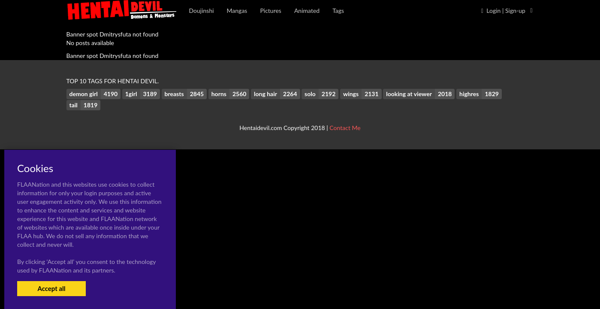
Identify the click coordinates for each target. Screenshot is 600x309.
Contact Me (344, 127)
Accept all (51, 288)
